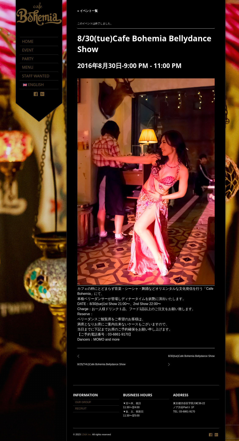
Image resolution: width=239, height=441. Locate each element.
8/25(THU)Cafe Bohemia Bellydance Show (102, 362)
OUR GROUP (83, 402)
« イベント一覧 (87, 10)
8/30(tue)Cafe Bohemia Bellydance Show (190, 358)
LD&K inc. (86, 434)
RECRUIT (80, 408)
